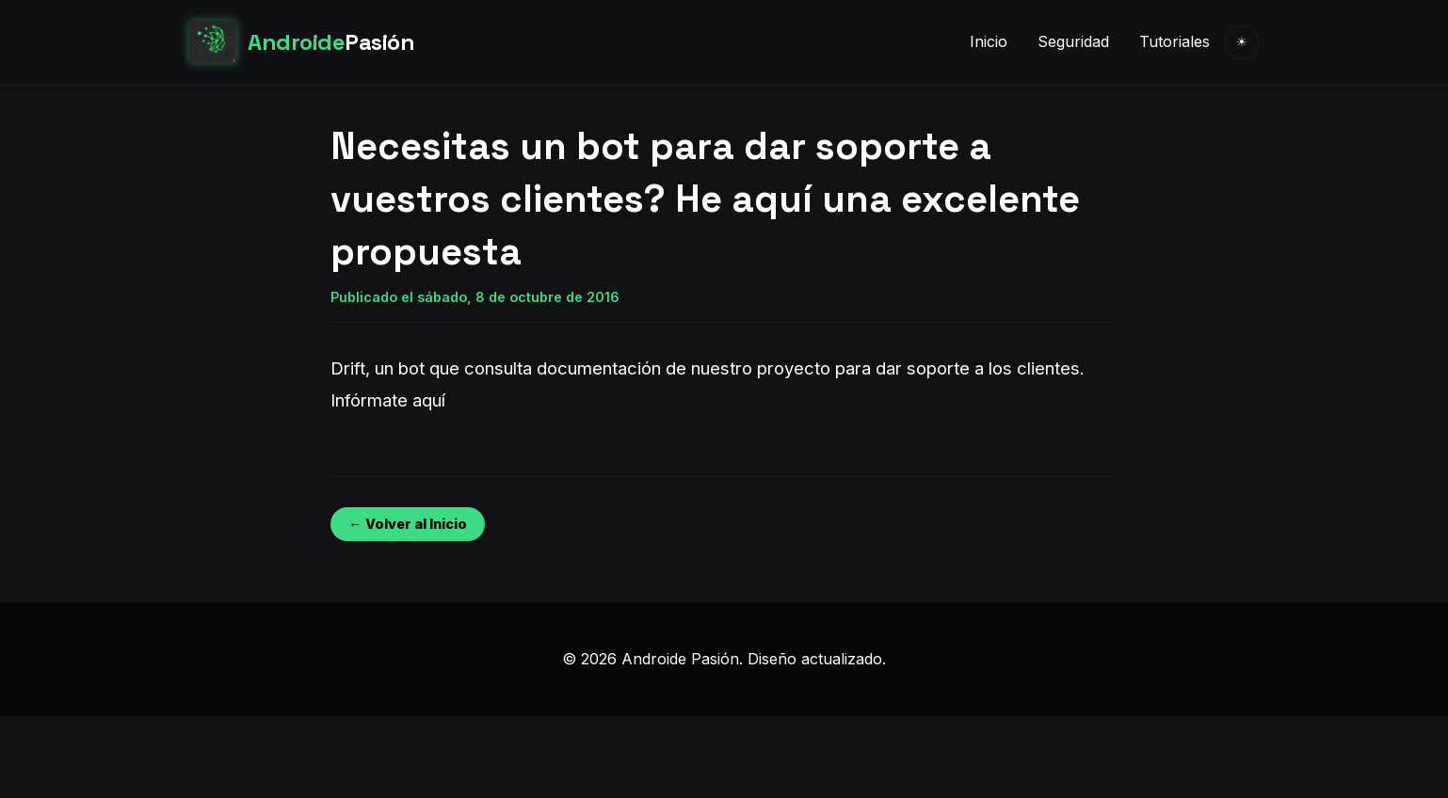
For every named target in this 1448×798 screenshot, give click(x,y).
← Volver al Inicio (407, 524)
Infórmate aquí (387, 400)
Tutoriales (1174, 41)
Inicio (988, 41)
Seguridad (1073, 41)
